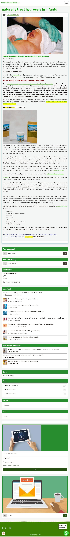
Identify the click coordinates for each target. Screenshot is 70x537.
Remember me (9, 462)
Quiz (6, 416)
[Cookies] (4, 533)
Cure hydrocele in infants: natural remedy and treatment (26, 56)
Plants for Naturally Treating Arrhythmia (23, 299)
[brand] (10, 3)
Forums (7, 405)
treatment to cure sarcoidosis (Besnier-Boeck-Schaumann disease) (33, 349)
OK (65, 253)
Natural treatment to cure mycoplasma (23, 361)
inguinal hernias (58, 170)
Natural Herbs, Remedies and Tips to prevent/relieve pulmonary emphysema (37, 318)
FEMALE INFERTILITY (35, 386)
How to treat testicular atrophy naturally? (23, 305)
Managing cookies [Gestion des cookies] (35, 534)
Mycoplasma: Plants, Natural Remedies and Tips (26, 311)
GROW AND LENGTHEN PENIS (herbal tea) (24, 331)
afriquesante (8, 295)
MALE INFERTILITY (13, 15)
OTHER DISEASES (35, 394)
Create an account (7, 465)
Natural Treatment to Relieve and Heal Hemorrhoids (23, 355)
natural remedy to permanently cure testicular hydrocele (30, 84)
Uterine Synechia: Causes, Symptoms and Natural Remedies (30, 324)
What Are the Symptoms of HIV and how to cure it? (22, 292)
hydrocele (16, 75)
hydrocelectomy (61, 206)
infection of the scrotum (55, 174)
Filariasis (5, 177)
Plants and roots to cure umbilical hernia (23, 337)
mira (11, 301)
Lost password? (15, 465)
